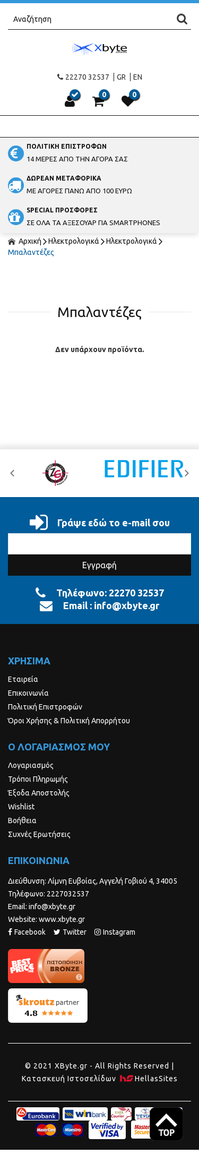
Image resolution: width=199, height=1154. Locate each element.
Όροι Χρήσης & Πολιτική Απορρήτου (69, 720)
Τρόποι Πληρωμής (38, 779)
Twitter (70, 932)
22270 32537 (83, 77)
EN (137, 77)
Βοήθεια (22, 820)
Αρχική (24, 241)
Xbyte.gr (99, 48)
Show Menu (99, 126)
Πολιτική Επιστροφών (45, 707)
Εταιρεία (23, 679)
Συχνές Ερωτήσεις (39, 834)
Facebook (27, 932)
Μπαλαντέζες (31, 252)
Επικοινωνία (28, 693)
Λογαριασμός (31, 765)
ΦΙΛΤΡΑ (99, 276)
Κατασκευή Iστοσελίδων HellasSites (100, 1078)
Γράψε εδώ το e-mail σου (100, 522)
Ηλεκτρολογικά (73, 241)
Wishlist (21, 806)
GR (121, 77)
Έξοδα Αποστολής (39, 793)
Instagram (114, 932)
